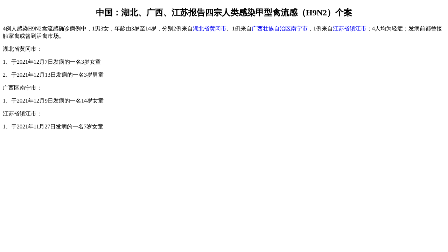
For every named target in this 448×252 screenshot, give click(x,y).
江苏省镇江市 (349, 28)
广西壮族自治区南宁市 (280, 28)
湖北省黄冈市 (209, 28)
